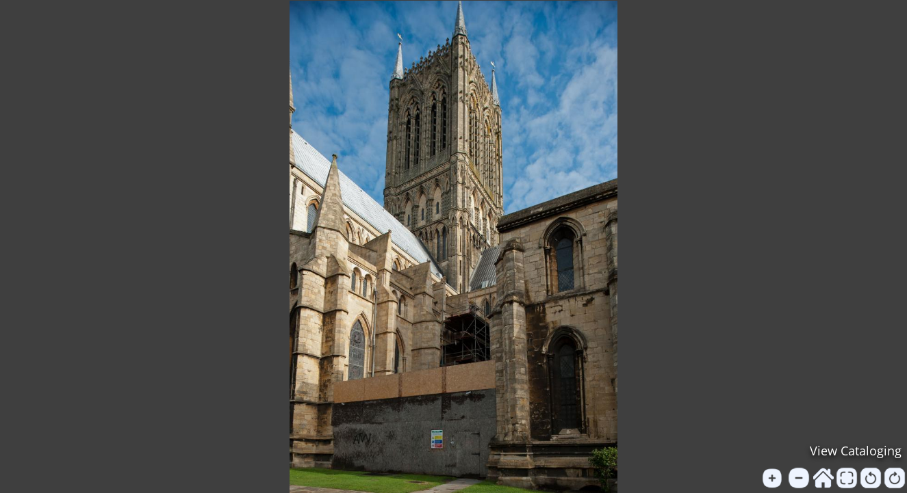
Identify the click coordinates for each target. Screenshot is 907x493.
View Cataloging (856, 450)
